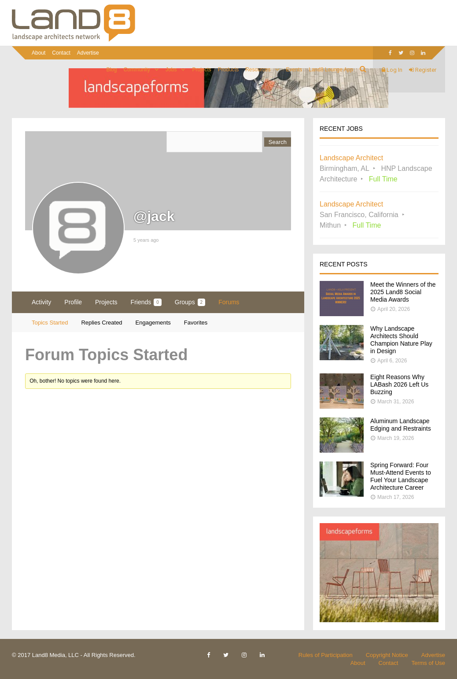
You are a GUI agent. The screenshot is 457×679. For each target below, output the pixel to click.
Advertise (88, 53)
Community (136, 69)
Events (294, 69)
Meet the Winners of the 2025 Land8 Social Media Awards (403, 292)
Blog (111, 69)
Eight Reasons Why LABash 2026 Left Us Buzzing (399, 384)
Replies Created (101, 322)
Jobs (171, 69)
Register (422, 69)
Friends (146, 302)
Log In (392, 69)
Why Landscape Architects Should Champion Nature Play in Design (401, 339)
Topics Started (50, 322)
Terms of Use (428, 663)
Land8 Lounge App (331, 69)
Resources (257, 69)
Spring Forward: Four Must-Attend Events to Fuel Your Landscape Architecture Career (400, 476)
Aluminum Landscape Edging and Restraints (400, 424)
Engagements (153, 322)
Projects (201, 69)
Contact (61, 53)
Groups (190, 302)
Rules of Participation (326, 655)
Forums (228, 302)
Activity (41, 302)
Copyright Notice (387, 655)
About (38, 53)
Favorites (195, 322)
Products (228, 69)
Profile (73, 302)
